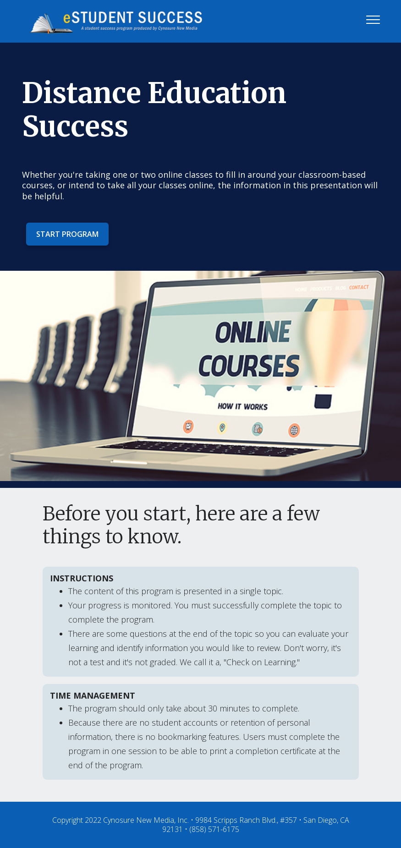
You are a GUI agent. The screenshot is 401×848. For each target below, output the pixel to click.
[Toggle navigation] (373, 19)
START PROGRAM (67, 234)
